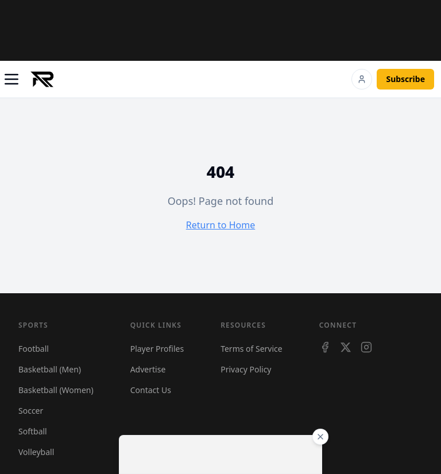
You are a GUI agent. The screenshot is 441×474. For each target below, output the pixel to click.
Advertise (148, 369)
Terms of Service (251, 348)
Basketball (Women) (56, 389)
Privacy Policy (245, 369)
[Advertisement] (220, 30)
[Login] (361, 79)
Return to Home (220, 225)
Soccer (30, 410)
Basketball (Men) (49, 369)
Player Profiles (157, 348)
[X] (345, 347)
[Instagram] (366, 347)
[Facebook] (325, 347)
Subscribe (405, 78)
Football (33, 348)
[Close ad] (320, 437)
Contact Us (150, 389)
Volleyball (36, 451)
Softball (32, 431)
